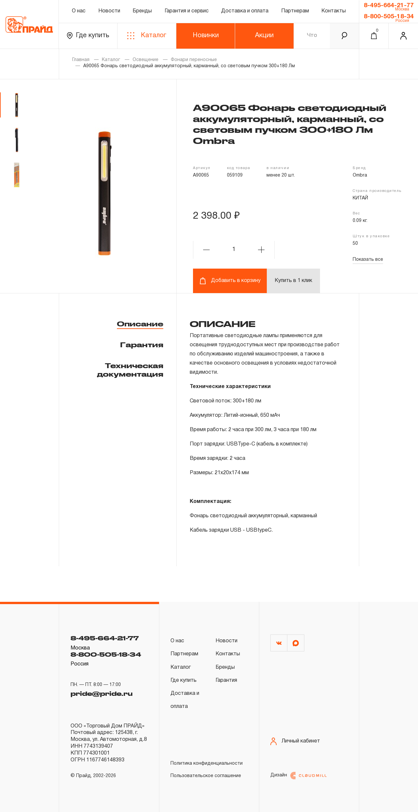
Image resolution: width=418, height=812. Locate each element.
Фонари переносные (194, 60)
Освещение (145, 60)
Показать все (368, 260)
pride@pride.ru (102, 693)
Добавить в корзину (230, 280)
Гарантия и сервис (187, 11)
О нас (79, 11)
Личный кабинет (295, 741)
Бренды (142, 11)
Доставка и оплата (244, 11)
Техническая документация (130, 370)
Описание (140, 324)
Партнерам (295, 11)
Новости (109, 11)
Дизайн (298, 775)
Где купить (88, 35)
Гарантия (141, 345)
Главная (80, 60)
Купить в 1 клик (293, 280)
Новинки (206, 36)
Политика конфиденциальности (206, 763)
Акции (264, 36)
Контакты (333, 11)
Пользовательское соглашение (205, 776)
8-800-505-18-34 (389, 17)
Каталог (146, 35)
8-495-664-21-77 (389, 5)
